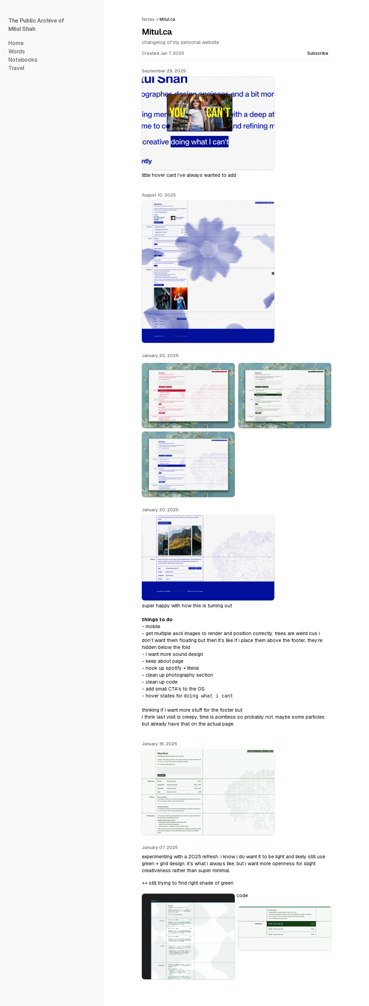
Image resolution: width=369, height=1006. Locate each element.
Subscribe (317, 53)
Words (16, 51)
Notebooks (22, 59)
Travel (16, 68)
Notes (148, 19)
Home (16, 43)
